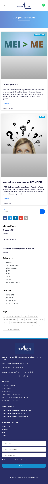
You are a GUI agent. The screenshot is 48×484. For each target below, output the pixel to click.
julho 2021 (10, 295)
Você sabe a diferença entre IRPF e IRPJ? (22, 182)
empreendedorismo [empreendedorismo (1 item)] (9, 326)
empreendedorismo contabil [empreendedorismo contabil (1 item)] (25, 326)
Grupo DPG (34, 477)
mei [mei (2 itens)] (5, 329)
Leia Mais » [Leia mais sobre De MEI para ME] (7, 103)
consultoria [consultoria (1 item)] (10, 316)
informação (11, 268)
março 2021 (11, 300)
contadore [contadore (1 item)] (28, 319)
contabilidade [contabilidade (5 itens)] (33, 316)
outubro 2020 (12, 303)
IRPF (8, 271)
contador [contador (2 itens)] (21, 319)
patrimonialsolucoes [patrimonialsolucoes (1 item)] (13, 329)
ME (7, 277)
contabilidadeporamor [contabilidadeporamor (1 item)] (10, 319)
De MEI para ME (10, 85)
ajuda (8, 262)
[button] (5, 5)
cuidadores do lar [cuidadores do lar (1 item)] (39, 319)
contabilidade (12, 265)
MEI (7, 279)
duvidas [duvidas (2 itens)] (6, 322)
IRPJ (8, 274)
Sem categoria (12, 282)
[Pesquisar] (42, 211)
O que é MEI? (8, 230)
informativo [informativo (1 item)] (38, 326)
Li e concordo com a (15, 460)
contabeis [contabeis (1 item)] (18, 316)
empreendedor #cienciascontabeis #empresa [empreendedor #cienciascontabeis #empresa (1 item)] (23, 322)
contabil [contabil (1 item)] (25, 316)
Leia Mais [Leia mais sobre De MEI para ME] (5, 243)
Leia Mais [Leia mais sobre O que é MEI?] (5, 233)
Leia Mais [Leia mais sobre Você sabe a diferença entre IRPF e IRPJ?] (5, 252)
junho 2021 (10, 298)
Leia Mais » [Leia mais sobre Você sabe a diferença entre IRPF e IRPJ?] (7, 199)
